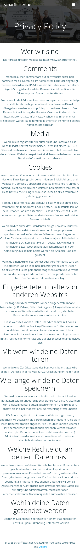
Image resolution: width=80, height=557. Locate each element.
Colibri (43, 546)
